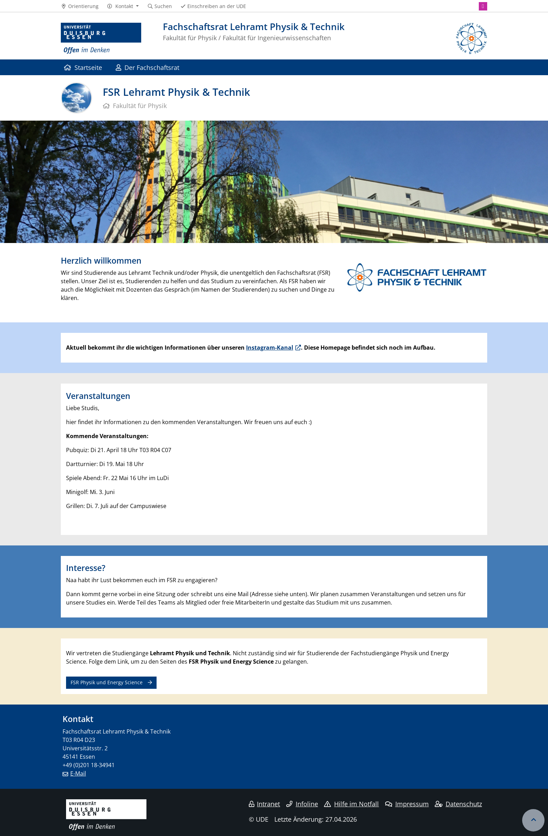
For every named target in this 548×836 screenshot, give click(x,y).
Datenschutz (458, 804)
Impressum (407, 804)
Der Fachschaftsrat (147, 67)
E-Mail (78, 773)
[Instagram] (483, 6)
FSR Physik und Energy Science (107, 682)
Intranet (264, 804)
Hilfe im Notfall (351, 804)
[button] (123, 6)
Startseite (83, 67)
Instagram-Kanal (269, 347)
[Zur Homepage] (101, 38)
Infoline (302, 804)
